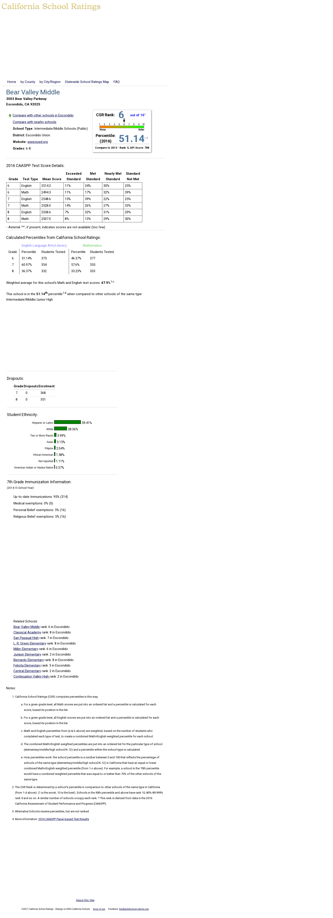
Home (11, 82)
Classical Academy (27, 632)
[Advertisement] (166, 46)
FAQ (117, 82)
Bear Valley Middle (26, 627)
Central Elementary (27, 671)
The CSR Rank (24, 787)
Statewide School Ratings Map (87, 82)
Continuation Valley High (31, 676)
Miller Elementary (25, 649)
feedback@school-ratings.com (134, 909)
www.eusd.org (37, 142)
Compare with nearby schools (34, 122)
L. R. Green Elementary (29, 643)
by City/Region (50, 82)
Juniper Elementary (27, 654)
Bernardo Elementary (28, 660)
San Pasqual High (26, 638)
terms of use (99, 909)
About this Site (85, 900)
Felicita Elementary (27, 665)
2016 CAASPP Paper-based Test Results (63, 819)
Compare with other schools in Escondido (43, 115)
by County (28, 82)
